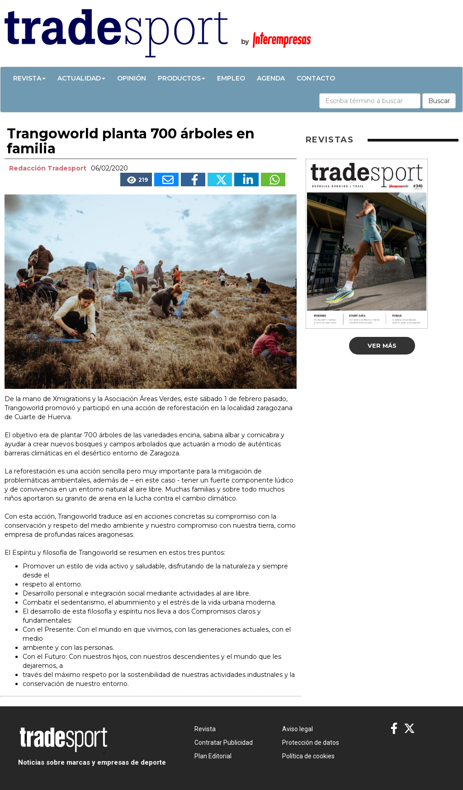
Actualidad (81, 78)
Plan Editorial (213, 756)
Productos (181, 78)
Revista (29, 78)
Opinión (131, 78)
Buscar (439, 101)
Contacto (316, 78)
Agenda (271, 78)
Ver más (382, 345)
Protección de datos (310, 742)
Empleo (231, 78)
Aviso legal (297, 729)
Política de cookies (308, 756)
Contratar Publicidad (223, 742)
